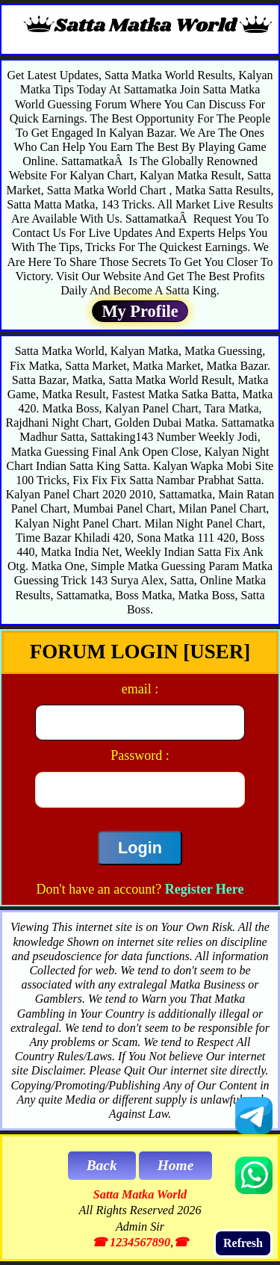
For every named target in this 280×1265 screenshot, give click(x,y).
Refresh (243, 1243)
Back (102, 1165)
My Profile (140, 311)
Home (176, 1165)
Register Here (204, 889)
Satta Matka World (140, 1194)
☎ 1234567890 (131, 1242)
